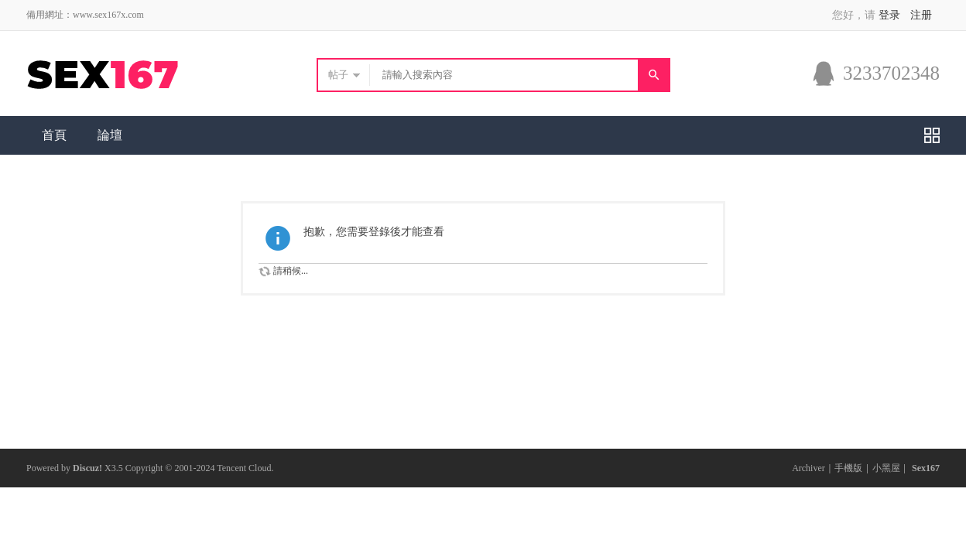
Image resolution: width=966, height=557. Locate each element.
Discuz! (87, 468)
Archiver (808, 468)
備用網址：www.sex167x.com (85, 14)
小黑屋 (886, 468)
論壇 (110, 135)
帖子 (338, 74)
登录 (889, 15)
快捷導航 (932, 135)
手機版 (848, 468)
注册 (921, 15)
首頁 (54, 135)
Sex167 (926, 468)
